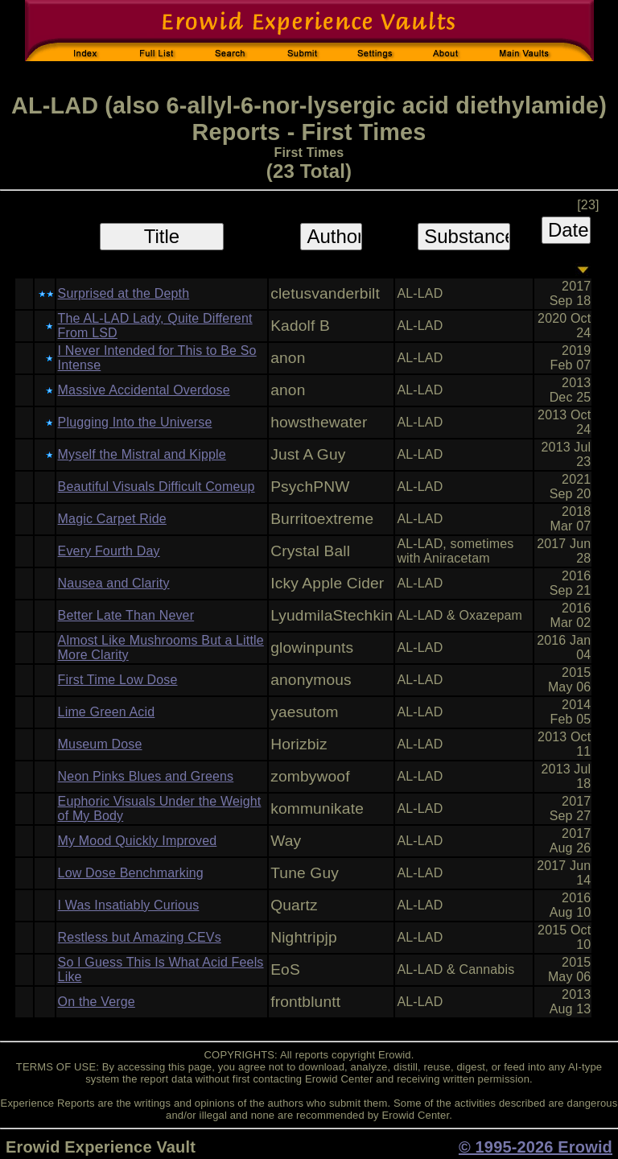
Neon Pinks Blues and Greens (146, 776)
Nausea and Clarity (114, 583)
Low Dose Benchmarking (131, 873)
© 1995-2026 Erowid (535, 1147)
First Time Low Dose (118, 680)
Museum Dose (100, 744)
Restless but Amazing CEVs (139, 937)
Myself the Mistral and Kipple (142, 454)
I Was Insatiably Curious (129, 905)
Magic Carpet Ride (112, 519)
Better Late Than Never (126, 615)
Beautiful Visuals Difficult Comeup (156, 486)
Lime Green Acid (106, 712)
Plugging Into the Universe (135, 422)
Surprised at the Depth (124, 293)
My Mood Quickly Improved (137, 841)
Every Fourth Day (109, 551)
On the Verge (96, 1001)
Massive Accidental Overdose (144, 390)
